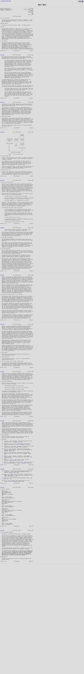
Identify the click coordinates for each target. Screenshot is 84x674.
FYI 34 (10, 547)
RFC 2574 (11, 562)
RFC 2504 (14, 547)
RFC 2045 (6, 536)
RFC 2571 (24, 551)
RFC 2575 (10, 566)
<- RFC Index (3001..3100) (5, 0)
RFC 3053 (2, 64)
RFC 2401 (15, 572)
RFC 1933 (15, 525)
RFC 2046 (25, 539)
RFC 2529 (22, 528)
